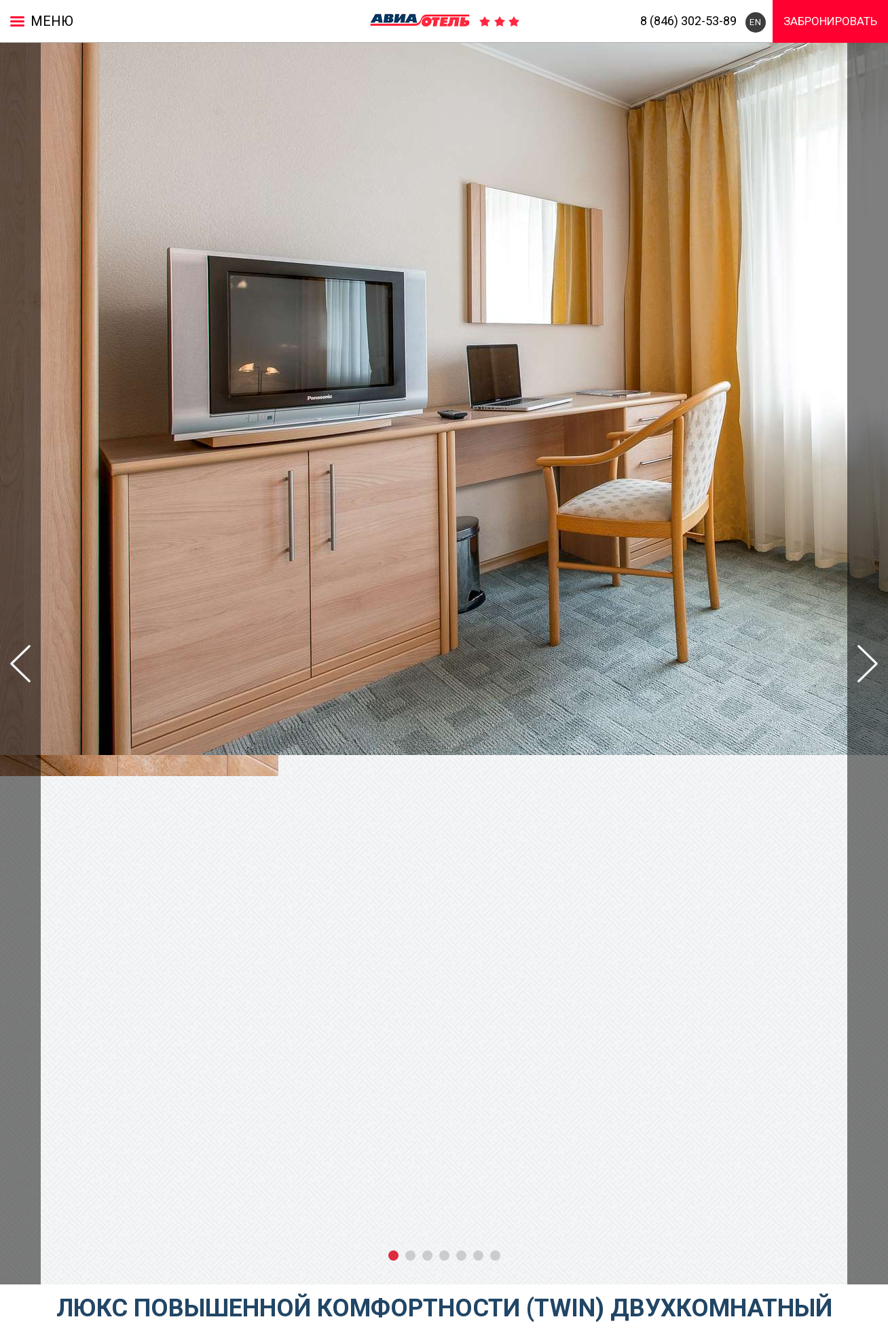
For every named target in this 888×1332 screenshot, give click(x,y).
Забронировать (830, 21)
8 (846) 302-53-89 (688, 21)
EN (756, 22)
